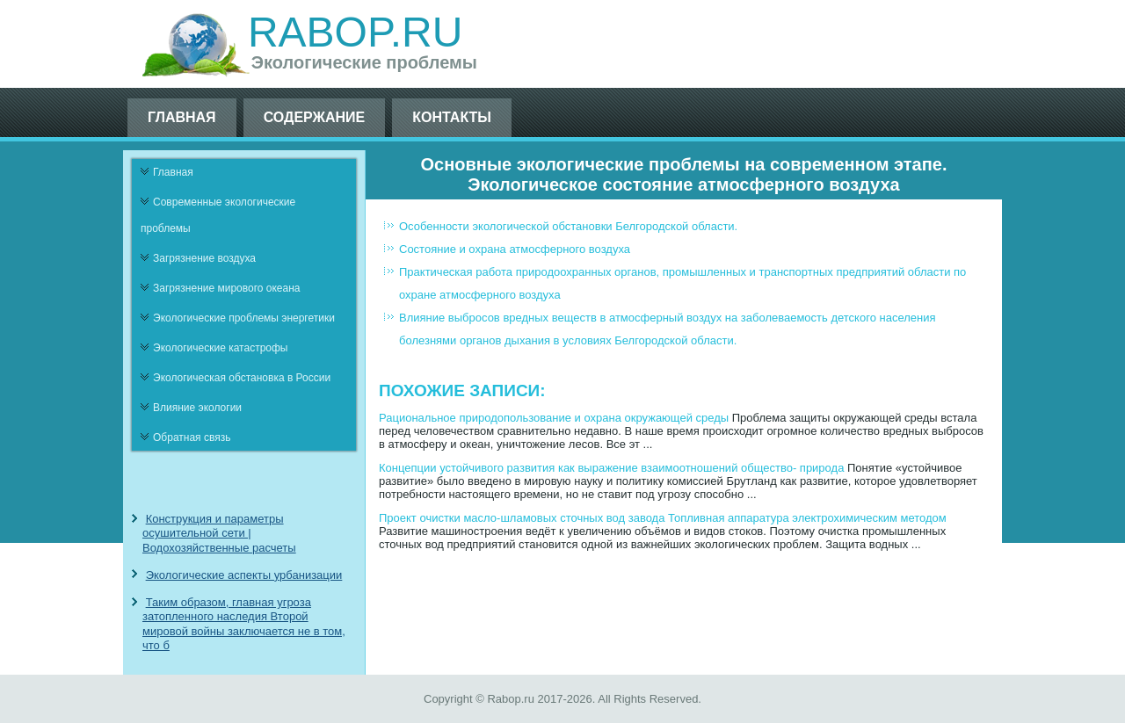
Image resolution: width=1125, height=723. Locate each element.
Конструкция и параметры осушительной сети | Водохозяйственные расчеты (219, 533)
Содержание (315, 117)
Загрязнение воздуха (204, 258)
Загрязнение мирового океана (227, 288)
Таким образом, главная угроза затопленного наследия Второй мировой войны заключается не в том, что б (243, 624)
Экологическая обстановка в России (241, 378)
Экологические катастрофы (220, 348)
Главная (182, 117)
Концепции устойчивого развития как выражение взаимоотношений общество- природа (611, 467)
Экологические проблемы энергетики (244, 318)
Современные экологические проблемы (218, 215)
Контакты (451, 117)
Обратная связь (191, 437)
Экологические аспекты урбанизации (244, 575)
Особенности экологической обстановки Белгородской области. (568, 226)
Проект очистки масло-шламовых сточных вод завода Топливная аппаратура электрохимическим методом (663, 517)
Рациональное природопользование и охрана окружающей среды (554, 417)
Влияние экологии (197, 407)
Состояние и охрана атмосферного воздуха (514, 249)
